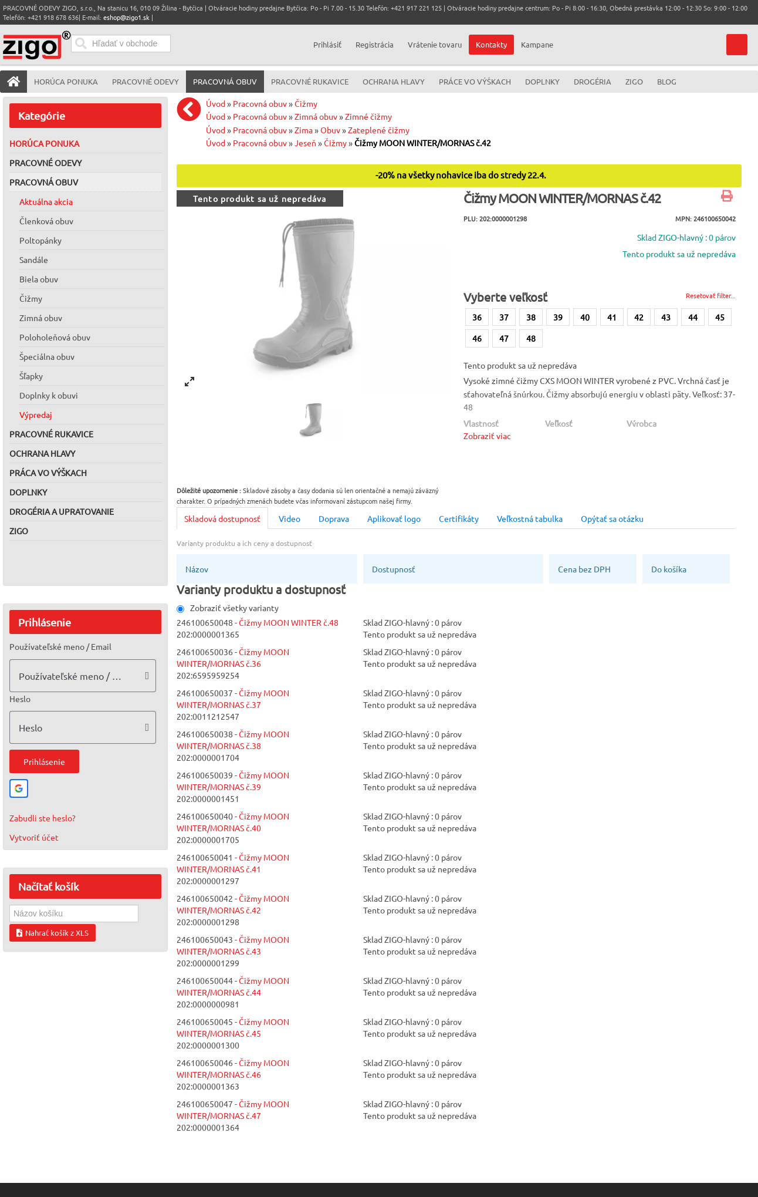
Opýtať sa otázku (612, 518)
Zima (304, 129)
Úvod (215, 103)
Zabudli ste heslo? (42, 817)
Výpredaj (35, 414)
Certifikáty (459, 518)
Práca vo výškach (48, 472)
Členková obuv (46, 220)
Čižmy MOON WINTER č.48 (289, 622)
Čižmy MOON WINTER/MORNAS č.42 (422, 142)
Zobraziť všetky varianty (228, 607)
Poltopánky (40, 240)
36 (477, 317)
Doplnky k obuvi (48, 395)
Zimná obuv (40, 317)
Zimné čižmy (368, 116)
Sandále (33, 259)
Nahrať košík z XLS (52, 933)
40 (585, 317)
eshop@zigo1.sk (126, 17)
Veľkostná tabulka (530, 518)
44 (693, 317)
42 (639, 317)
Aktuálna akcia (46, 201)
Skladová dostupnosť (222, 518)
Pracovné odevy (45, 162)
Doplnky (28, 492)
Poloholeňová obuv (54, 337)
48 (531, 338)
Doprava (334, 518)
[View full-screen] (189, 382)
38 (531, 317)
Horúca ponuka (44, 143)
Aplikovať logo (394, 518)
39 (558, 317)
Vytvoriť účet (34, 837)
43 (666, 317)
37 (504, 317)
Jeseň (305, 142)
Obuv (330, 129)
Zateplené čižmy (379, 129)
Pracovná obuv (43, 182)
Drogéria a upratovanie (61, 511)
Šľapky (31, 375)
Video (289, 518)
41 (612, 317)
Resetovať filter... (711, 295)
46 (477, 338)
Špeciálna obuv (47, 356)
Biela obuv (38, 279)
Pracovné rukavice (51, 434)
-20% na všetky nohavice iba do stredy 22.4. (460, 174)
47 (504, 338)
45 (720, 317)
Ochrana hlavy (42, 453)
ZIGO (18, 530)
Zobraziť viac (487, 435)
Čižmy (30, 298)
